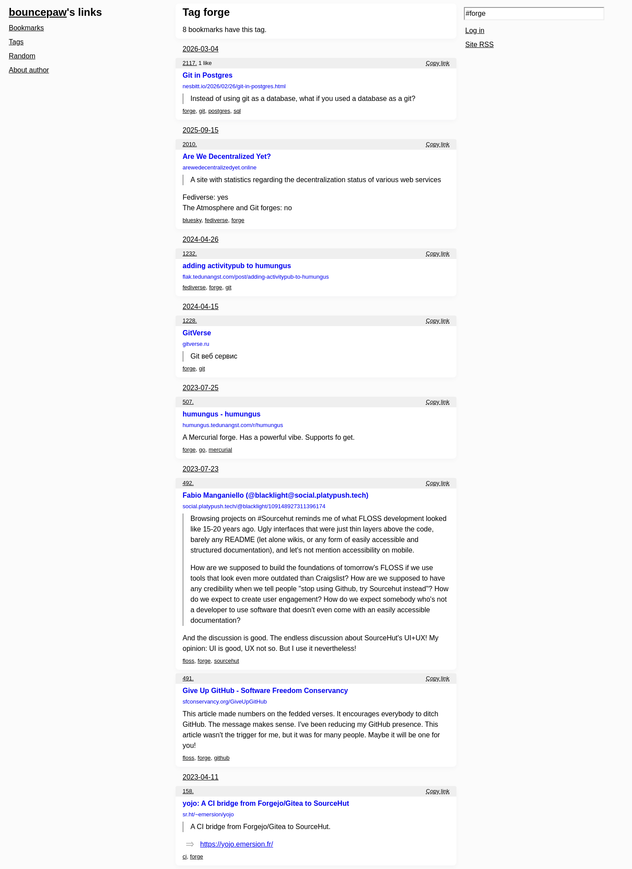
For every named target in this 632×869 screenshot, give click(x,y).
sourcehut (226, 660)
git (202, 111)
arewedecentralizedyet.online (219, 167)
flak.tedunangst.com (256, 276)
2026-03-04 (201, 49)
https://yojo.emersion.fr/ (236, 844)
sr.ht (208, 814)
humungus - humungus (222, 414)
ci (185, 856)
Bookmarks (26, 28)
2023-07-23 (201, 469)
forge (189, 111)
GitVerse (197, 333)
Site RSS (479, 44)
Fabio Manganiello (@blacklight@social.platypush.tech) (275, 495)
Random (22, 56)
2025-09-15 (201, 130)
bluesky (192, 220)
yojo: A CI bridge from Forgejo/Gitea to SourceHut (266, 803)
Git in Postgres (208, 75)
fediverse (216, 220)
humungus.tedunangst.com (233, 425)
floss (188, 660)
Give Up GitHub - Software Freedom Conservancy (265, 690)
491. (188, 678)
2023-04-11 (201, 777)
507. (188, 402)
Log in (475, 30)
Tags (16, 42)
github (222, 757)
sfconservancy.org (225, 701)
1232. (190, 253)
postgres (219, 111)
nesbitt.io (234, 86)
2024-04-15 (201, 306)
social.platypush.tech (254, 506)
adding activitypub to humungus (237, 265)
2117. (190, 63)
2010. (190, 144)
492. (188, 483)
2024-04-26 (201, 239)
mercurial (220, 449)
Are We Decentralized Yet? (227, 156)
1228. (190, 320)
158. (188, 791)
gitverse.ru (196, 344)
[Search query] (534, 13)
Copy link (437, 63)
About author (29, 70)
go (202, 449)
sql (237, 111)
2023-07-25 (201, 387)
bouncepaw (38, 12)
